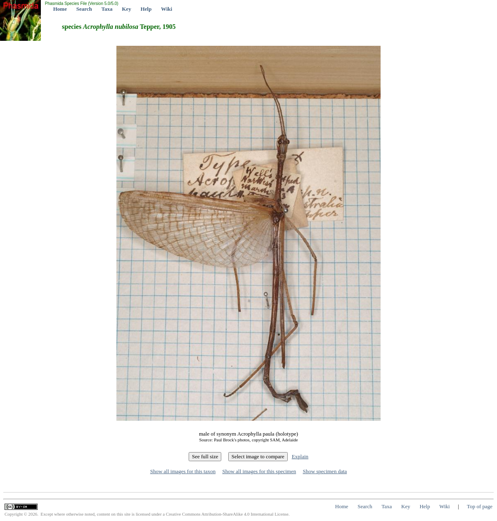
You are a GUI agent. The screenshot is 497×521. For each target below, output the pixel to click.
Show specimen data (325, 471)
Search (84, 9)
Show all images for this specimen (259, 471)
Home (60, 9)
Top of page (479, 506)
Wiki (166, 9)
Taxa (107, 9)
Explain (300, 456)
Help (145, 9)
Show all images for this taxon (183, 471)
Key (126, 9)
